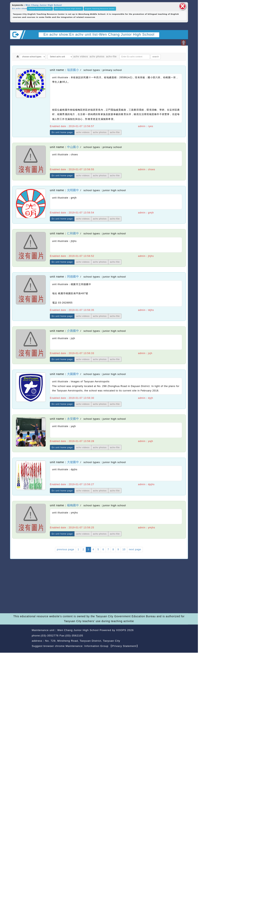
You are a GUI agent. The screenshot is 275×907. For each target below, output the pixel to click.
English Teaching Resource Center (100, 8)
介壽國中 (73, 330)
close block (182, 6)
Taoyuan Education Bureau (40, 8)
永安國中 (73, 418)
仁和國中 (73, 233)
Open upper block (183, 43)
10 (124, 549)
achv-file (111, 56)
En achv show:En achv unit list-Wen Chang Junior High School (98, 34)
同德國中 (73, 276)
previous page (65, 549)
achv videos (80, 56)
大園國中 (73, 374)
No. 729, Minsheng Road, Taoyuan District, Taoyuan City (82, 640)
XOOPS (121, 630)
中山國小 (73, 147)
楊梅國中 (73, 505)
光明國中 (73, 190)
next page (135, 549)
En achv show (19, 8)
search (155, 56)
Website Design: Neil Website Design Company (20, 639)
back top (181, 636)
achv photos (97, 56)
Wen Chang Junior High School (44, 5)
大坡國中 (73, 461)
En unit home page (62, 132)
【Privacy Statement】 (124, 646)
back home (163, 636)
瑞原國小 (73, 69)
